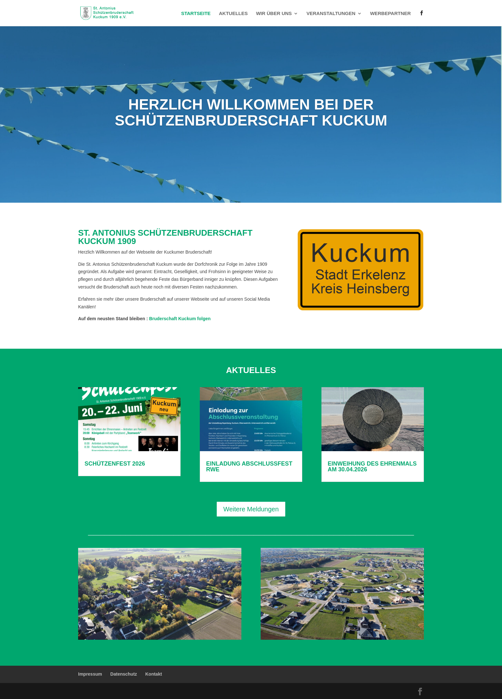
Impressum (90, 674)
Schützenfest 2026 (115, 463)
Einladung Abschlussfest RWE (249, 466)
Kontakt (153, 674)
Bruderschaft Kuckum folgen (179, 318)
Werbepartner (390, 13)
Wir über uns (274, 13)
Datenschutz (123, 674)
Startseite (196, 13)
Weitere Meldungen (251, 509)
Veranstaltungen (330, 13)
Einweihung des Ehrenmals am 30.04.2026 (372, 466)
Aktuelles (233, 13)
